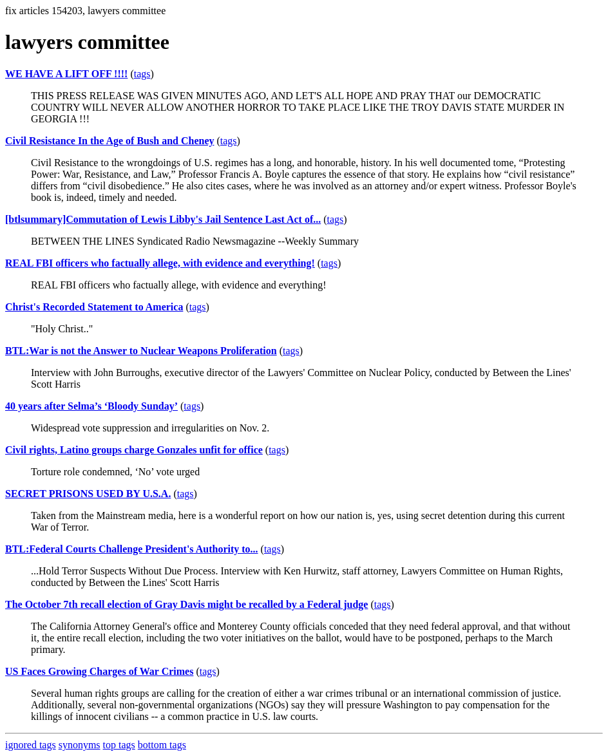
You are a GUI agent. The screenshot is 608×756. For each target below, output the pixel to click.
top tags (119, 744)
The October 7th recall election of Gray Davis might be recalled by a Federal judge (186, 604)
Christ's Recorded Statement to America (94, 306)
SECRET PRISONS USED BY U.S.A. (88, 493)
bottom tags (162, 744)
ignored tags (30, 744)
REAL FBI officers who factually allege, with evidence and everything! (160, 263)
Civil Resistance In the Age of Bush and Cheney (109, 140)
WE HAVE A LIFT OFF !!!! (66, 73)
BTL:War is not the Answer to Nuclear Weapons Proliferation (141, 350)
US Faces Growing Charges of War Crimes (99, 671)
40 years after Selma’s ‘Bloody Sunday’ (91, 406)
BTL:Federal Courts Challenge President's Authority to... (131, 548)
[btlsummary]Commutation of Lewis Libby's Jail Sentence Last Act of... (163, 219)
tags (142, 73)
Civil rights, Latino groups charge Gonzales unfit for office (134, 449)
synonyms (79, 744)
